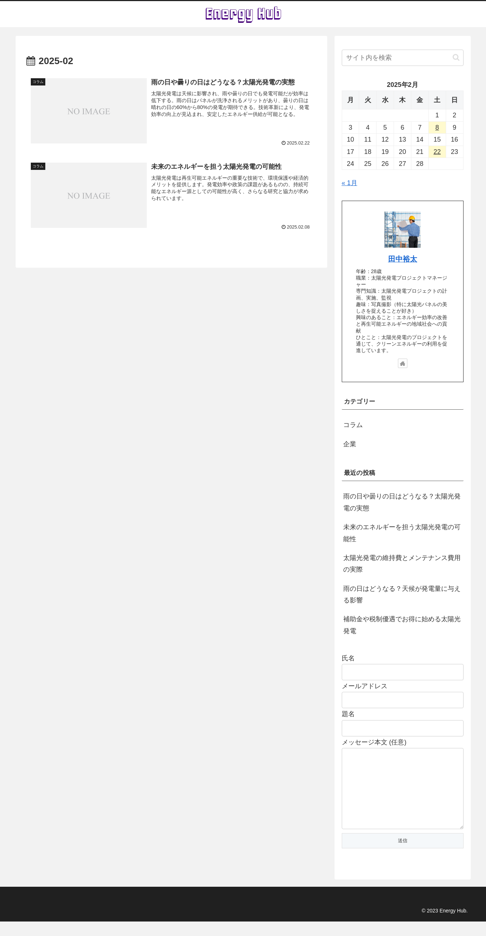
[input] (403, 58)
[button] (456, 57)
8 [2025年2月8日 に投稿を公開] (437, 127)
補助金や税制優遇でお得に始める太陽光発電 (402, 624)
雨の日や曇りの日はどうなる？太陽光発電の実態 (402, 502)
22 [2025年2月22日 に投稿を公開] (437, 151)
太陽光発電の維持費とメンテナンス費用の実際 (402, 563)
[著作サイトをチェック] (402, 363)
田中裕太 (402, 259)
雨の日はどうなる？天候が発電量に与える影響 (402, 594)
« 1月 (349, 183)
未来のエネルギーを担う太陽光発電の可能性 (402, 532)
